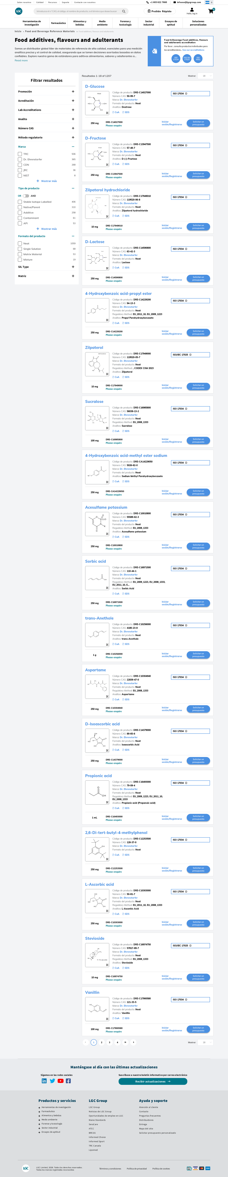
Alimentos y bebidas (51, 1115)
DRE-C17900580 (142, 998)
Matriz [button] (46, 276)
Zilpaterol (94, 347)
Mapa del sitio (146, 1128)
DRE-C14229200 (142, 299)
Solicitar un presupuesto (198, 123)
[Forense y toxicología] (39, 1124)
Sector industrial (50, 1127)
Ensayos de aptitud (51, 1131)
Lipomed (93, 1149)
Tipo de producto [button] (46, 188)
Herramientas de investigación (56, 1107)
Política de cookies (161, 1168)
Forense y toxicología (52, 1123)
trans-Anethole (99, 618)
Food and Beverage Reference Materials (50, 31)
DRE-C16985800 (142, 407)
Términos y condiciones (110, 1168)
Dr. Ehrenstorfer (129, 99)
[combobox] (81, 11)
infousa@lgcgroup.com (189, 2)
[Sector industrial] (39, 1128)
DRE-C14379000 (142, 730)
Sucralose (94, 401)
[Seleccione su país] (208, 2)
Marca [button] (46, 146)
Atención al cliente (148, 1107)
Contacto (144, 1111)
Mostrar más (49, 181)
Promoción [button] (46, 91)
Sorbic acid (95, 561)
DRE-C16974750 (142, 944)
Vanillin (92, 992)
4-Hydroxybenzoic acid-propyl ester (118, 293)
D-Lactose (94, 241)
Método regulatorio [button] (46, 137)
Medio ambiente (49, 1119)
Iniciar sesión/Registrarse (172, 123)
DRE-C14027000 (142, 92)
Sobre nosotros (24, 2)
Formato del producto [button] (46, 236)
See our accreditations (193, 50)
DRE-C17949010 (142, 196)
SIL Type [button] (46, 267)
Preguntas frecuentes (150, 1115)
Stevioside (94, 938)
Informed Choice (97, 1137)
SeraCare (93, 1124)
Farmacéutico (48, 1111)
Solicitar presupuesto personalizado (157, 1132)
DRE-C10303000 (142, 890)
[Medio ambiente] (39, 1120)
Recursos (52, 2)
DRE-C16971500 (142, 567)
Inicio (18, 31)
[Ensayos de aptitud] (39, 1132)
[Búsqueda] (123, 11)
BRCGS (92, 1132)
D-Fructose (95, 138)
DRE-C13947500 (142, 144)
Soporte (65, 2)
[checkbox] (20, 154)
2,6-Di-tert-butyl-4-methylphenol (116, 832)
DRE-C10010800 (142, 513)
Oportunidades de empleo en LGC (106, 1115)
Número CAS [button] (46, 128)
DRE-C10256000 (142, 624)
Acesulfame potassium (106, 507)
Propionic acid (98, 775)
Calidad (40, 2)
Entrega (143, 1124)
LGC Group (94, 1107)
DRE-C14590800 (142, 247)
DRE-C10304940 (142, 676)
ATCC (91, 1128)
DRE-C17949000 (142, 353)
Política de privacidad (137, 1168)
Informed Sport (96, 1141)
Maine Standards (97, 1120)
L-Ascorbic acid (99, 884)
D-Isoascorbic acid (102, 724)
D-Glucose (94, 86)
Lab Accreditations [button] (46, 110)
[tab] (47, 91)
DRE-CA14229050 (142, 461)
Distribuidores (146, 1120)
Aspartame (95, 670)
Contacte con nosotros (85, 2)
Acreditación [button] (46, 100)
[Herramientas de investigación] (39, 1107)
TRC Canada (95, 1145)
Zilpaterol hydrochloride (107, 190)
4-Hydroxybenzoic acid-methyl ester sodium (126, 455)
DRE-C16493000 (142, 781)
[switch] (27, 195)
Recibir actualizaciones (150, 1081)
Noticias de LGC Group (100, 1111)
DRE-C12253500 (142, 838)
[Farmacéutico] (39, 1111)
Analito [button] (46, 119)
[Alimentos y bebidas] (39, 1115)
